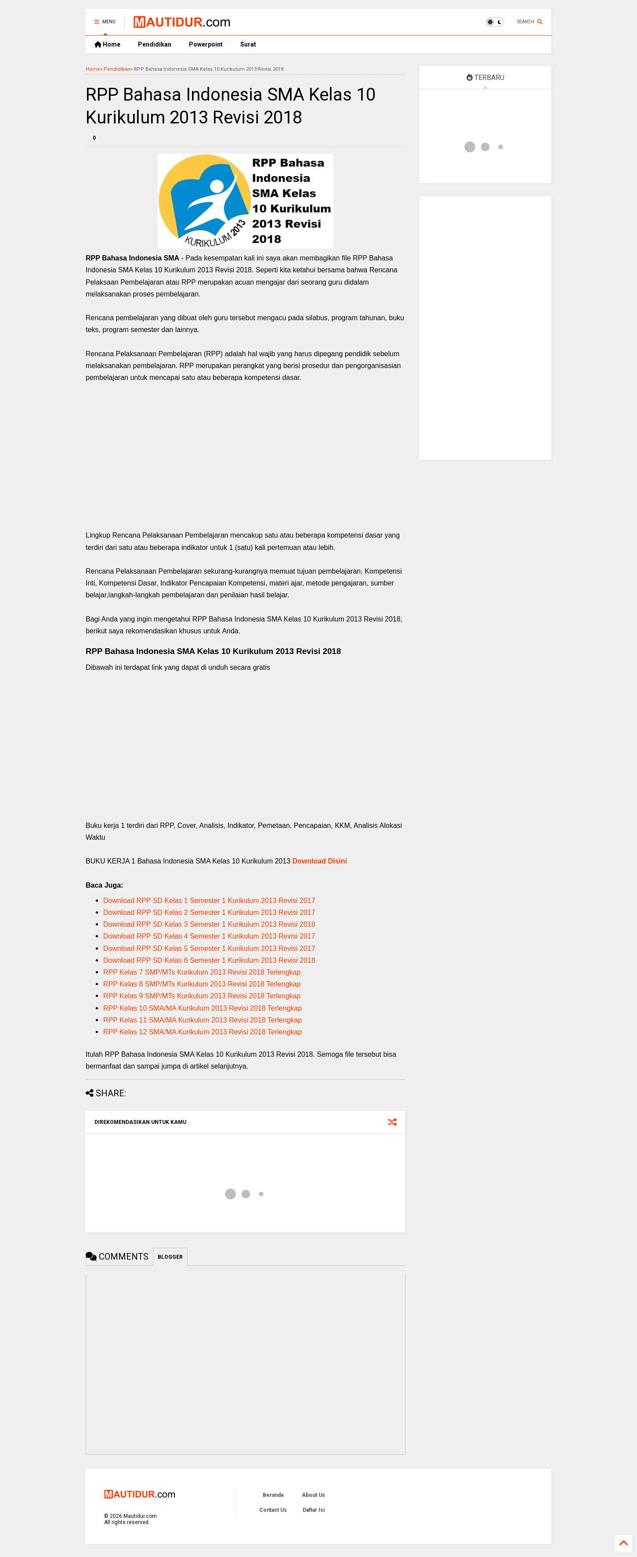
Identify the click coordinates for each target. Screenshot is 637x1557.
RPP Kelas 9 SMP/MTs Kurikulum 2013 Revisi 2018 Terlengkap (201, 996)
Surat (248, 44)
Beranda (273, 1495)
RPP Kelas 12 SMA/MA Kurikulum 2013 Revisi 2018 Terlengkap (202, 1032)
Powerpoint (206, 44)
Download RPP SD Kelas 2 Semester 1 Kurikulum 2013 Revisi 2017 (209, 912)
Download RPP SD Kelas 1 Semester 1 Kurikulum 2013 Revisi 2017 (209, 900)
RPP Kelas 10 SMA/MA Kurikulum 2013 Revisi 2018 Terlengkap (202, 1008)
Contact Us (273, 1510)
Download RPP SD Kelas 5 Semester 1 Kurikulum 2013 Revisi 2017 (209, 948)
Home (107, 44)
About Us (313, 1495)
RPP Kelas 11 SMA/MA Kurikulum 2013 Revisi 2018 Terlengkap (202, 1020)
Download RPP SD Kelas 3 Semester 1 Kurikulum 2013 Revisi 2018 (209, 924)
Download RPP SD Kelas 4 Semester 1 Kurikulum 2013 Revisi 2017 (209, 936)
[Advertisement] (245, 465)
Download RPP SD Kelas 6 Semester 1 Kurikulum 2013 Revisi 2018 (209, 960)
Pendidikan (154, 44)
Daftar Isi (314, 1510)
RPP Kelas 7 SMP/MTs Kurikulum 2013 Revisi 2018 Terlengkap (201, 972)
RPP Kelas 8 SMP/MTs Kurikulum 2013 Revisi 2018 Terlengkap (201, 984)
